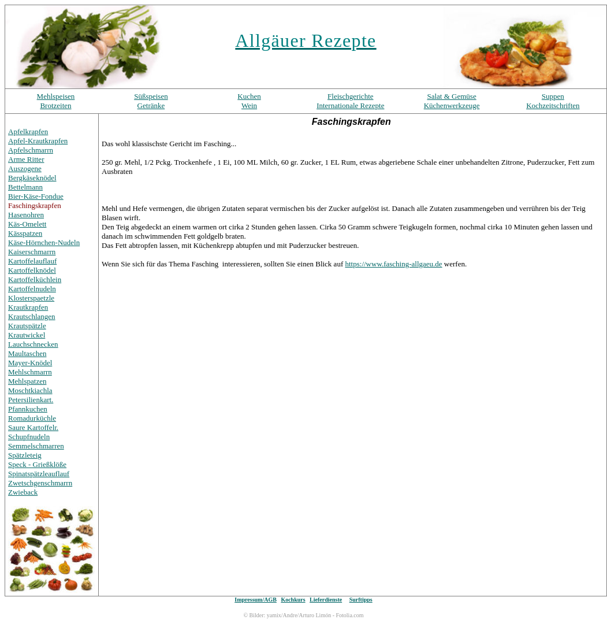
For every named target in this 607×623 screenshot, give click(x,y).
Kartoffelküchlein (34, 279)
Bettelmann (25, 187)
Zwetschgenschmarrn (40, 483)
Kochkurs (293, 599)
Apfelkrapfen (28, 131)
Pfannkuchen (27, 409)
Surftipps (361, 599)
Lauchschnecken (33, 344)
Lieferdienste (326, 599)
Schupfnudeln (29, 436)
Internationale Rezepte (350, 105)
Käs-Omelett (27, 224)
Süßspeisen (151, 96)
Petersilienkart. (30, 399)
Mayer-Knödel (30, 362)
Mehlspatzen (27, 381)
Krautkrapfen (28, 307)
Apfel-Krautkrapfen (38, 140)
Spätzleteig (25, 455)
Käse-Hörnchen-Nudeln (44, 242)
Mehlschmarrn (30, 372)
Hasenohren (26, 214)
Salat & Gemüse (451, 96)
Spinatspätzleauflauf (38, 473)
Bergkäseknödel (32, 177)
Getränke (151, 105)
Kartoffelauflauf (32, 261)
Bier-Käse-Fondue (36, 196)
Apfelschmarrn (30, 150)
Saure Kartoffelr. (33, 427)
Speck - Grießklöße (37, 464)
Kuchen (248, 96)
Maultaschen (27, 353)
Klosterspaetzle (31, 298)
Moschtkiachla (30, 390)
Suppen (553, 96)
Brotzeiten (55, 105)
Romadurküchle (32, 418)
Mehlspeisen (56, 96)
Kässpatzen (25, 233)
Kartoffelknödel (32, 270)
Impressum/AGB (255, 599)
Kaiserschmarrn (31, 251)
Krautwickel (26, 335)
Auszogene (25, 168)
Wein (249, 105)
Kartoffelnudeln (32, 288)
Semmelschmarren (36, 446)
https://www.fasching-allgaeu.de (393, 263)
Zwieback (23, 492)
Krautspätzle (27, 325)
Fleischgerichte (350, 96)
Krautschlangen (31, 316)
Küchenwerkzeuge (452, 105)
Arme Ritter (26, 159)
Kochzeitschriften (552, 105)
